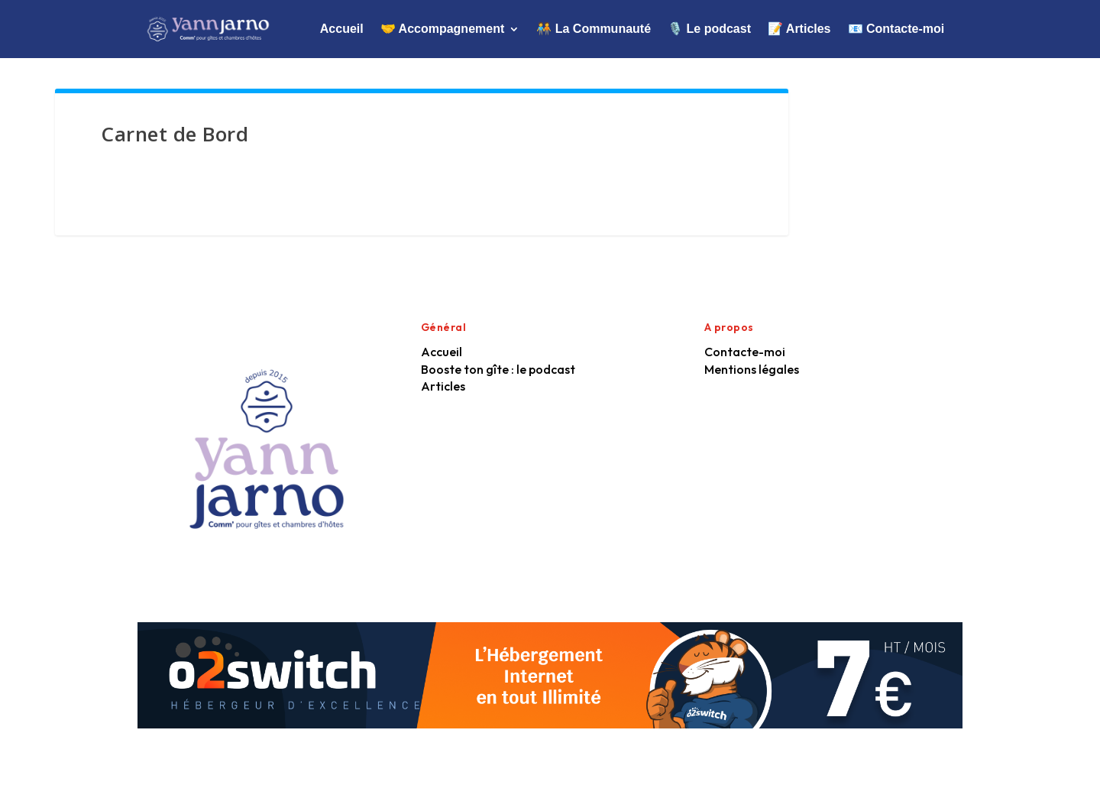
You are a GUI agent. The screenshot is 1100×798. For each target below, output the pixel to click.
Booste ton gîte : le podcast (498, 369)
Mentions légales (751, 369)
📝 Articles (799, 28)
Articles (443, 386)
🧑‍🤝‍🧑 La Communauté (593, 28)
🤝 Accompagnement (442, 28)
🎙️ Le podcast (709, 28)
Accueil (342, 28)
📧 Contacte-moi (896, 28)
